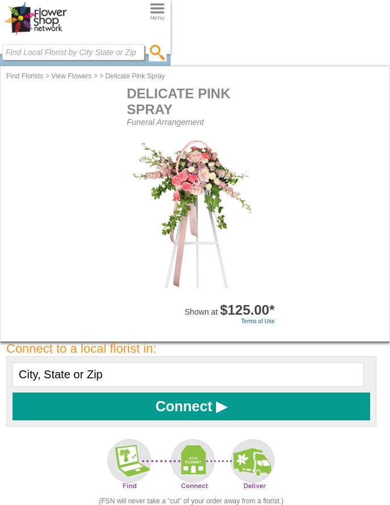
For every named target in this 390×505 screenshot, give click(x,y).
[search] (158, 52)
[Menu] (157, 12)
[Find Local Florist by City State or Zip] (73, 52)
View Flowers (71, 76)
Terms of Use (258, 321)
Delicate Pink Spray (135, 76)
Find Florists (24, 76)
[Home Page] (35, 35)
